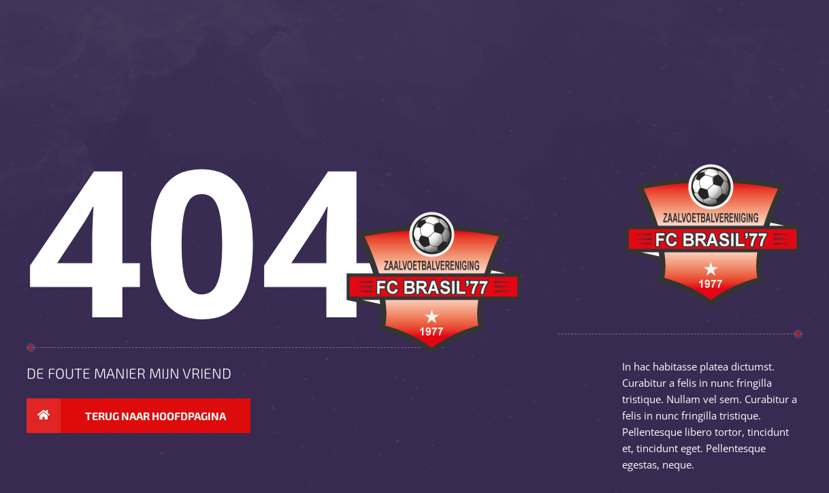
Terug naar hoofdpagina (126, 416)
